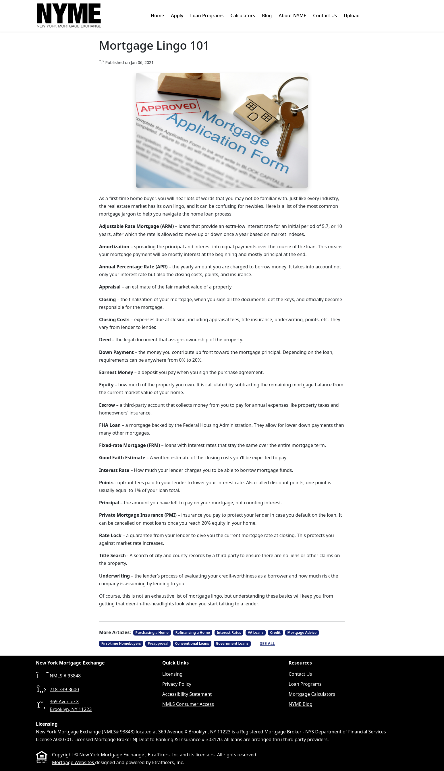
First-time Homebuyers (121, 643)
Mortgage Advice (301, 632)
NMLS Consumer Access (188, 704)
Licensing (172, 674)
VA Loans (255, 632)
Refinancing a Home (192, 632)
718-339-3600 (64, 689)
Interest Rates (229, 632)
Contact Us (325, 15)
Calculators (242, 15)
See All (267, 643)
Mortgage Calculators (312, 694)
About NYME (292, 15)
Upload (352, 15)
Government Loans (232, 643)
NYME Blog (300, 704)
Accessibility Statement (187, 694)
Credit (275, 632)
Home (157, 15)
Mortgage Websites (73, 762)
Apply (177, 15)
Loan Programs (206, 15)
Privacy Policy (176, 684)
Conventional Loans (192, 643)
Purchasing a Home (152, 632)
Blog (267, 15)
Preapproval (158, 643)
